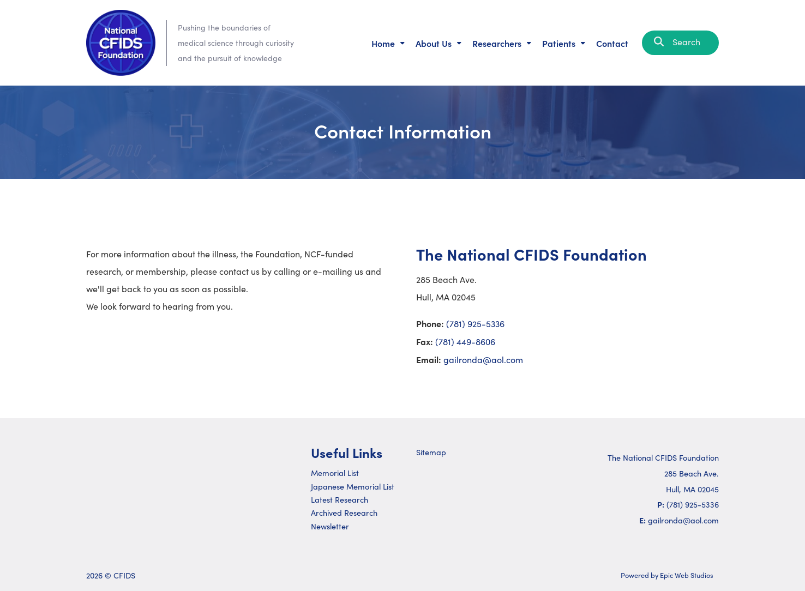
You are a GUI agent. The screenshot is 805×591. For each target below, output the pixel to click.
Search (680, 41)
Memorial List (335, 472)
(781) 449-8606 (465, 341)
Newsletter (330, 526)
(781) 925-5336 (475, 323)
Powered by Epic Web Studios (667, 575)
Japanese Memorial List (352, 486)
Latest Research (339, 499)
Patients (558, 43)
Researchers (496, 43)
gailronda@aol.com (483, 359)
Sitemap (431, 452)
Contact (612, 43)
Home (383, 43)
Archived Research (344, 512)
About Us (434, 43)
